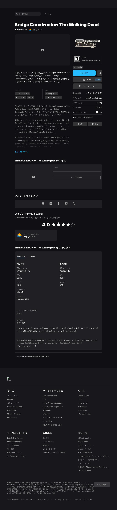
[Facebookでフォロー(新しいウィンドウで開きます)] (58, 204)
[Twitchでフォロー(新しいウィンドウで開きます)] (66, 204)
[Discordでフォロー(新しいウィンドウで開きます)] (50, 204)
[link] (77, 177)
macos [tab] (32, 256)
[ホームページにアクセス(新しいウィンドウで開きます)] (43, 204)
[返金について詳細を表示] (101, 93)
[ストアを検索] (17, 14)
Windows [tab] (21, 256)
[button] (42, 151)
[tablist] (58, 256)
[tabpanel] (58, 281)
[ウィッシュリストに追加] (87, 86)
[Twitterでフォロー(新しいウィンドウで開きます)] (74, 204)
